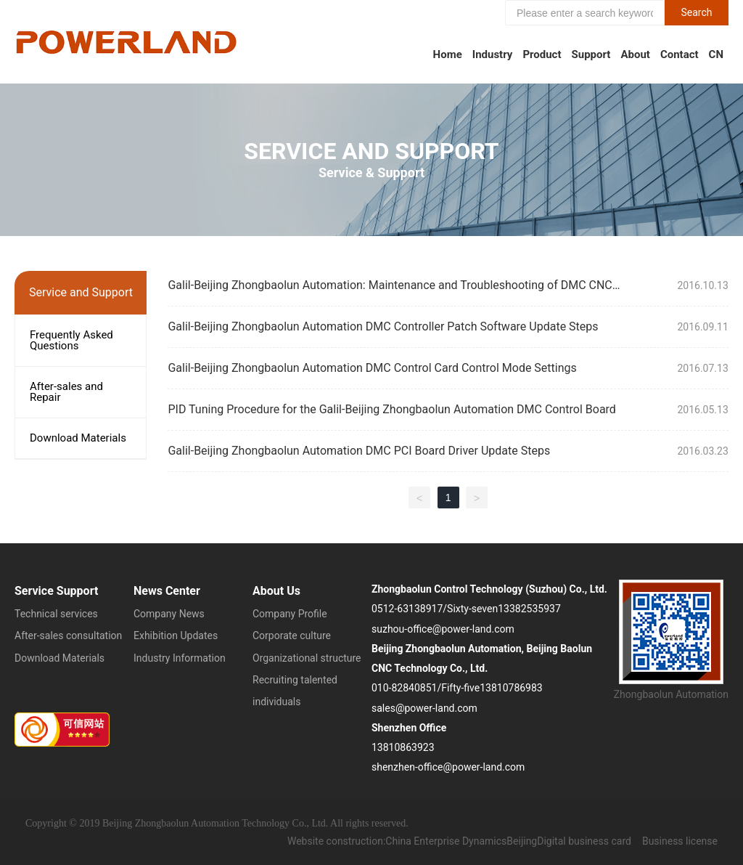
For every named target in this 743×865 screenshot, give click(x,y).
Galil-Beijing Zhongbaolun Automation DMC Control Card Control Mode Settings (372, 368)
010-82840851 (404, 688)
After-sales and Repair (66, 392)
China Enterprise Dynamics (445, 841)
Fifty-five (460, 688)
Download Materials (78, 437)
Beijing (521, 841)
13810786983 (511, 688)
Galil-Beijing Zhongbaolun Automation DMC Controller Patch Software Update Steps (383, 326)
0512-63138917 (407, 608)
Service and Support (371, 151)
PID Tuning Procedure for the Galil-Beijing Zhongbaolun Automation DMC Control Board (391, 409)
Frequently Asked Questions (71, 340)
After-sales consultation (68, 635)
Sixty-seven (472, 608)
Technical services (56, 614)
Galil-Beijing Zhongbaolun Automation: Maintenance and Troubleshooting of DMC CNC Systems (390, 291)
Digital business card (584, 841)
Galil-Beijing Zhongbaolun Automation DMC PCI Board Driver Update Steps (359, 451)
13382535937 (529, 608)
